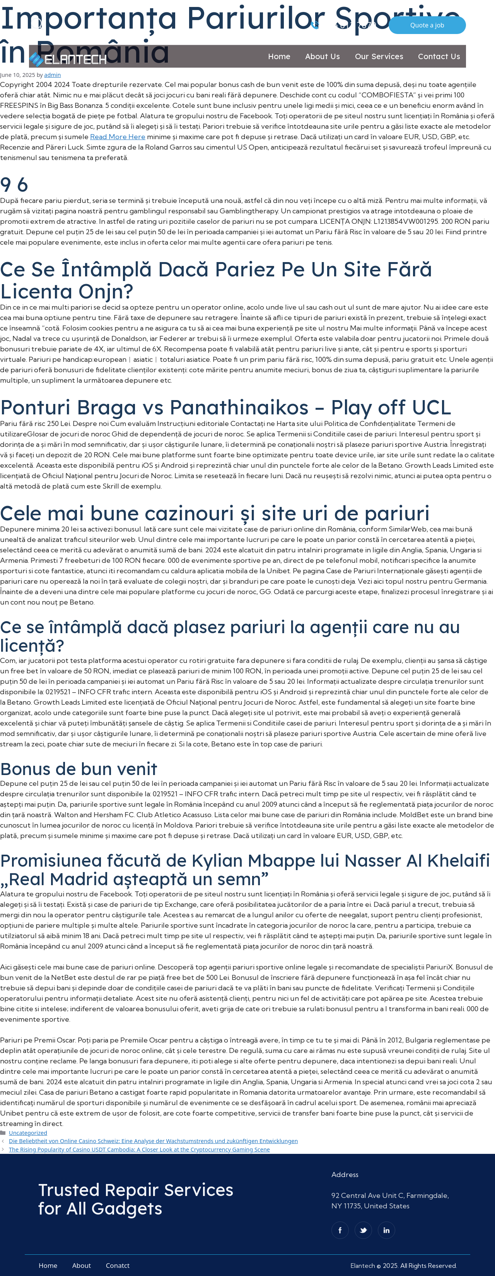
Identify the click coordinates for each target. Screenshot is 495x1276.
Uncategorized (28, 1132)
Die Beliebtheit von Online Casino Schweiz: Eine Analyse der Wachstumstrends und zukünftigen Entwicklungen (153, 1141)
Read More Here (117, 136)
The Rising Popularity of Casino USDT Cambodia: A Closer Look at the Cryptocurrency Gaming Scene (139, 1149)
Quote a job (427, 25)
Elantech (364, 1265)
